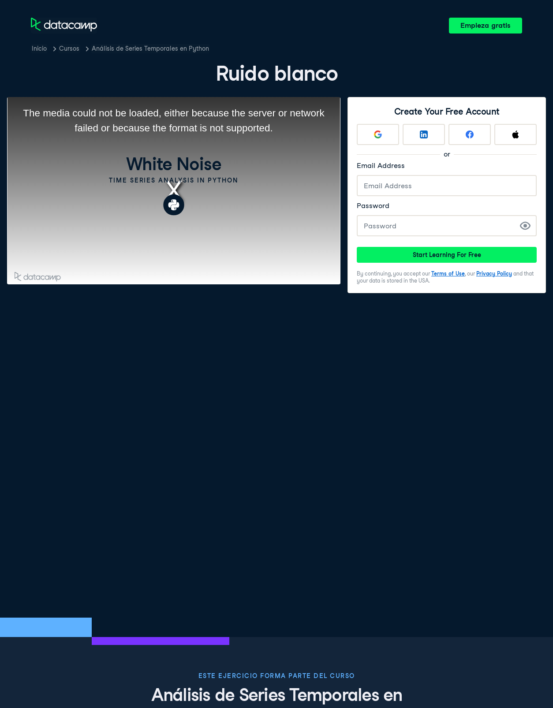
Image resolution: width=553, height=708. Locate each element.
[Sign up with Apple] (515, 134)
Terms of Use (448, 273)
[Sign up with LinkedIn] (424, 134)
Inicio (39, 48)
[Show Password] (525, 225)
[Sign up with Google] (378, 134)
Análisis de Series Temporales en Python (150, 48)
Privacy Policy (494, 273)
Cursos (69, 48)
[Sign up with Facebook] (469, 134)
